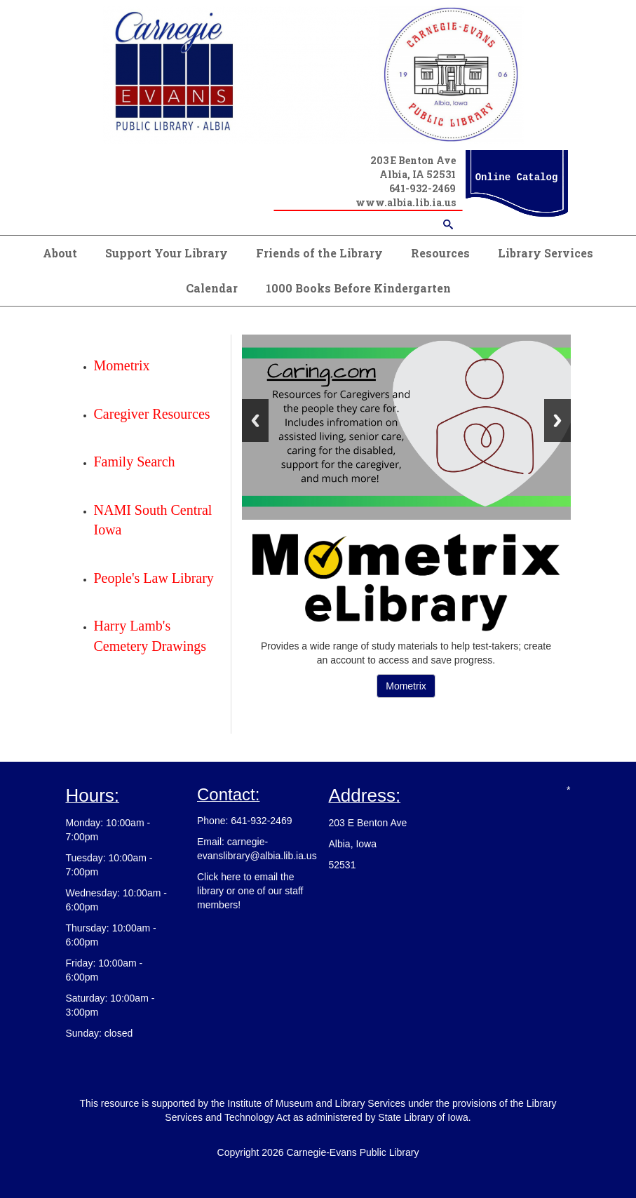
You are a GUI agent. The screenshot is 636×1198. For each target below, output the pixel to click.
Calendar (212, 288)
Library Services (545, 252)
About (60, 252)
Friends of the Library (319, 252)
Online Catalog (516, 177)
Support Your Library (166, 252)
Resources (440, 252)
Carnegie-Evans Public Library (352, 1152)
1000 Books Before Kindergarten (358, 288)
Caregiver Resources (152, 414)
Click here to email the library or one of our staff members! (250, 890)
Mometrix (406, 686)
